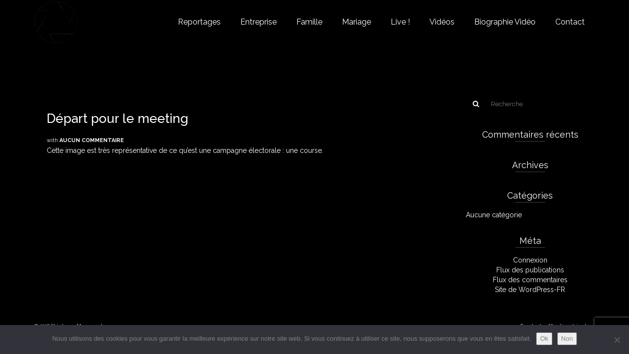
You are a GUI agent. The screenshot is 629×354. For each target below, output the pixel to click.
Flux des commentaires (530, 280)
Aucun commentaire (91, 140)
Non (567, 338)
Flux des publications (530, 270)
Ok (544, 338)
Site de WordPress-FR (530, 290)
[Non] (617, 340)
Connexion (530, 260)
